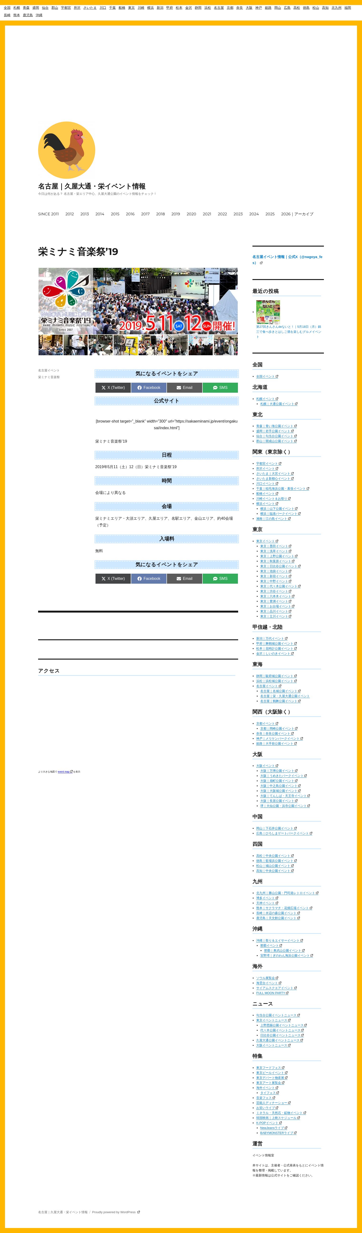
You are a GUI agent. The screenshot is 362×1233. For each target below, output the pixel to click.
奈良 (239, 8)
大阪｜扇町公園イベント (279, 781)
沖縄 (39, 15)
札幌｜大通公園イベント (279, 404)
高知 (325, 8)
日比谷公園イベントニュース (282, 1035)
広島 (287, 8)
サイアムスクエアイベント (276, 988)
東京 (131, 8)
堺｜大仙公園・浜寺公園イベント (285, 806)
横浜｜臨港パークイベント (280, 513)
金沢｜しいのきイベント (275, 653)
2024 (254, 214)
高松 (296, 8)
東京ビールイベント (271, 1072)
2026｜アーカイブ (297, 214)
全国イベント (267, 376)
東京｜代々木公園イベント (280, 586)
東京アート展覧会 (270, 1083)
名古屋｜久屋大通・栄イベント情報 (92, 186)
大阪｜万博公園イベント (279, 771)
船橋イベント (267, 493)
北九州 (337, 8)
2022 (222, 214)
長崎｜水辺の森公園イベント (278, 913)
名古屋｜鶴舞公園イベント (280, 701)
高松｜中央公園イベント (275, 855)
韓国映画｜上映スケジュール (278, 1118)
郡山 (54, 8)
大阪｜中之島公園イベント (280, 786)
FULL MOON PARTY (272, 993)
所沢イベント (267, 468)
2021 (207, 214)
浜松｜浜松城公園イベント (276, 681)
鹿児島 (28, 15)
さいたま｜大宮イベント (275, 473)
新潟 (160, 8)
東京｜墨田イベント (276, 546)
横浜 (150, 8)
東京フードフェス (270, 1067)
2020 (191, 214)
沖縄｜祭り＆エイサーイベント (279, 940)
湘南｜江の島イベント (273, 518)
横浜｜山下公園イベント (279, 508)
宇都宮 (66, 8)
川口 (103, 8)
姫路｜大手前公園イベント (276, 743)
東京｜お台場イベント (277, 606)
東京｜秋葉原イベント (277, 561)
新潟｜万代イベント (271, 638)
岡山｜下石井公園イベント (276, 828)
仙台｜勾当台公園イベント (276, 436)
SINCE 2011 (48, 214)
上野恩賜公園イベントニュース (283, 1025)
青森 (26, 8)
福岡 (347, 8)
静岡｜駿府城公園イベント (276, 676)
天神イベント (267, 903)
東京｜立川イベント (276, 616)
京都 (230, 8)
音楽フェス (265, 1098)
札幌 (16, 8)
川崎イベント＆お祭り (273, 498)
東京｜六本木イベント (277, 596)
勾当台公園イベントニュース (278, 1015)
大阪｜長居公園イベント (279, 801)
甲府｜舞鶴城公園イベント (276, 643)
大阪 (249, 8)
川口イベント (267, 483)
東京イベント (267, 541)
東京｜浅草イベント (276, 551)
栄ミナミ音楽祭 (49, 377)
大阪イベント (267, 765)
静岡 (198, 8)
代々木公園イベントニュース (282, 1030)
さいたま (90, 8)
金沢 (188, 8)
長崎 (7, 15)
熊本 (16, 15)
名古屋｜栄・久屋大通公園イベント (285, 696)
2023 (238, 214)
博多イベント (267, 898)
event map (65, 771)
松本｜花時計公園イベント (276, 648)
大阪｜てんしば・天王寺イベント (285, 796)
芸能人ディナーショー (273, 1103)
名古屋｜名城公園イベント (280, 691)
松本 (179, 8)
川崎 (141, 8)
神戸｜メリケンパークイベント (279, 738)
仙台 (45, 8)
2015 (115, 214)
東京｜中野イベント (276, 581)
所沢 (77, 8)
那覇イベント (271, 945)
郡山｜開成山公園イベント (276, 441)
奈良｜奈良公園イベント (275, 733)
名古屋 (219, 8)
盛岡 (35, 8)
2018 (160, 214)
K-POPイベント (269, 1123)
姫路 (268, 8)
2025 (270, 214)
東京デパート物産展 (271, 1078)
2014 (100, 214)
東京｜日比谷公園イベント (280, 566)
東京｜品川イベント (276, 611)
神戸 (258, 8)
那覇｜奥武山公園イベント (284, 950)
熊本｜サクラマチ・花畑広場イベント (284, 908)
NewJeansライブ (273, 1128)
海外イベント (267, 1088)
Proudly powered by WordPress (116, 1212)
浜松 (207, 8)
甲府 (169, 8)
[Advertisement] (181, 59)
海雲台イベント (268, 983)
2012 (69, 214)
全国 (7, 8)
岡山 (277, 8)
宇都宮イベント (268, 463)
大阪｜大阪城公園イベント (280, 791)
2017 (145, 214)
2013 (84, 214)
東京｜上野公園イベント (279, 556)
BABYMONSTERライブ (278, 1133)
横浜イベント (267, 503)
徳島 (306, 8)
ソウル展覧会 (267, 978)
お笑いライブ (267, 1108)
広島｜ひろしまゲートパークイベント (284, 833)
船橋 (122, 8)
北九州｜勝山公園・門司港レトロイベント (287, 893)
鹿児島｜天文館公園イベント (278, 918)
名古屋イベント (49, 370)
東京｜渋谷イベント (276, 591)
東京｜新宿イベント (276, 576)
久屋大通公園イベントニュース (279, 1040)
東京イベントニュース (273, 1020)
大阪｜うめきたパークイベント (283, 776)
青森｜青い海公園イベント (276, 426)
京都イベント (267, 723)
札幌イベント (267, 399)
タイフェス (269, 1093)
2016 (130, 214)
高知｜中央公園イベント (275, 871)
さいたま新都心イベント (275, 478)
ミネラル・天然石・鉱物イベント (281, 1113)
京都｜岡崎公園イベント (279, 728)
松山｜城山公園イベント (275, 866)
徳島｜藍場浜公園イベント (276, 861)
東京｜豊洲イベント (276, 601)
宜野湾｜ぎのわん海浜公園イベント (286, 955)
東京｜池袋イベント (276, 571)
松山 (315, 8)
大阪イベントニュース (273, 1045)
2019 (175, 214)
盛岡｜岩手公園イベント (275, 431)
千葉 (112, 8)
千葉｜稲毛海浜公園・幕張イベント (282, 488)
